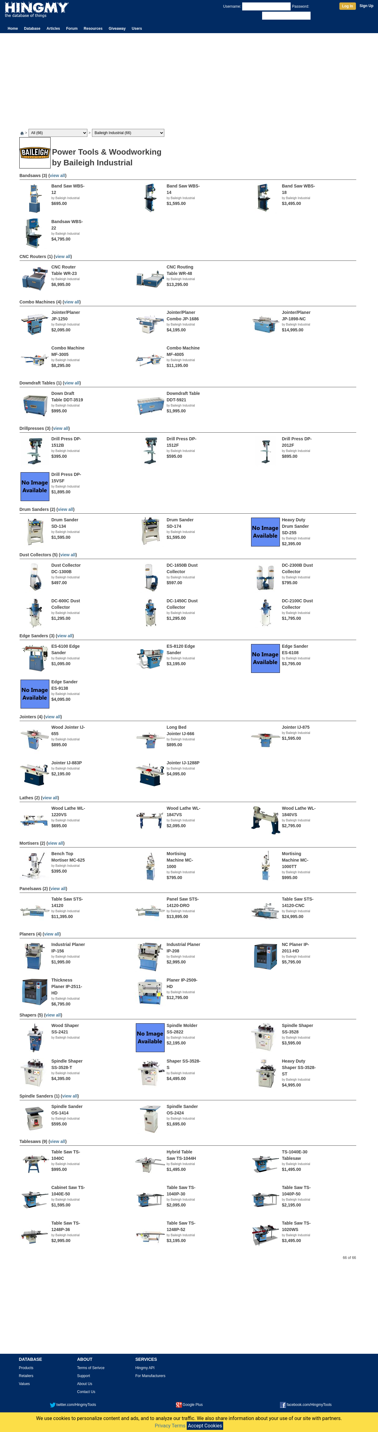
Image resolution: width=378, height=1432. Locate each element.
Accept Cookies (205, 1426)
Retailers (26, 1376)
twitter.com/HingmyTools (73, 1405)
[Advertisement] (189, 79)
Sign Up (366, 6)
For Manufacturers (151, 1376)
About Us (84, 1384)
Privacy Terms (170, 1426)
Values (24, 1384)
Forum (72, 28)
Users (137, 28)
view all (57, 175)
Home (13, 28)
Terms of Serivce (91, 1368)
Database (32, 28)
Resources (93, 28)
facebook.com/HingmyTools (306, 1405)
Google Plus (189, 1405)
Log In (347, 6)
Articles (53, 28)
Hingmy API (145, 1368)
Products (26, 1368)
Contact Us (86, 1392)
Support (83, 1376)
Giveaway (117, 28)
